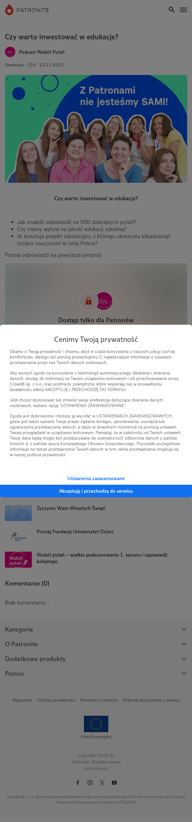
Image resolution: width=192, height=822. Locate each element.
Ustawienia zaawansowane (96, 478)
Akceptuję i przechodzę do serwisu (96, 491)
